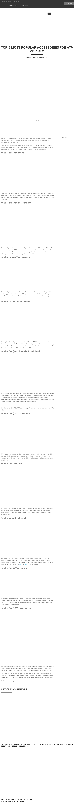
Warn (20, 564)
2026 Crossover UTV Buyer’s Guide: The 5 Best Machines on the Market (17, 800)
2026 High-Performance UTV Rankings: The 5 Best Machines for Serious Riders (18, 745)
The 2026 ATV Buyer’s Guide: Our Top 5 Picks (55, 744)
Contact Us (17, 1)
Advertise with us (6, 1)
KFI (26, 564)
